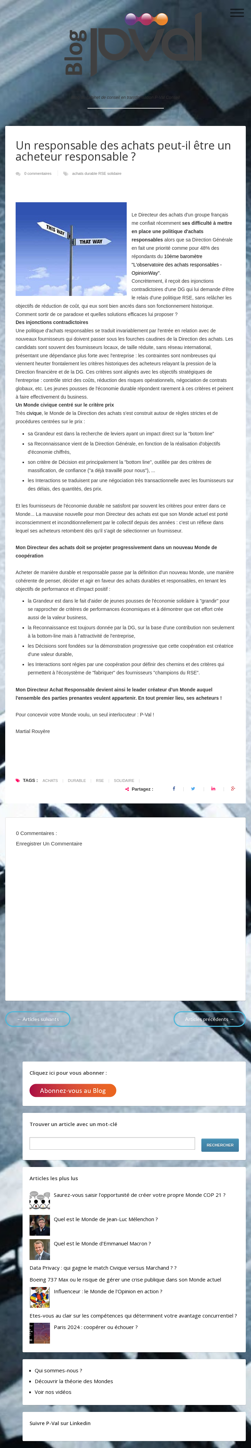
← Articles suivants (38, 1019)
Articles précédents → (209, 1019)
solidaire (114, 173)
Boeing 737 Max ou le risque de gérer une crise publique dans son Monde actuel (125, 1279)
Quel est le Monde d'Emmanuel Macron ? (102, 1243)
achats (78, 173)
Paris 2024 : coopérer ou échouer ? (96, 1326)
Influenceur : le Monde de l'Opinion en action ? (108, 1291)
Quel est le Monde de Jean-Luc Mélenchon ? (106, 1219)
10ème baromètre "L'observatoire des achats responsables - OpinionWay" (177, 265)
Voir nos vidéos (53, 1391)
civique (34, 413)
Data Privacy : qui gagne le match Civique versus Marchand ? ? (103, 1267)
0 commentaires (38, 173)
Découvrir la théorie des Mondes (74, 1381)
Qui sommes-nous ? (58, 1370)
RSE (102, 173)
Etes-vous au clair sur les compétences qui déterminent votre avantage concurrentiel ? (133, 1315)
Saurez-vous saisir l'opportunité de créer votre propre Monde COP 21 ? (140, 1194)
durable (92, 173)
